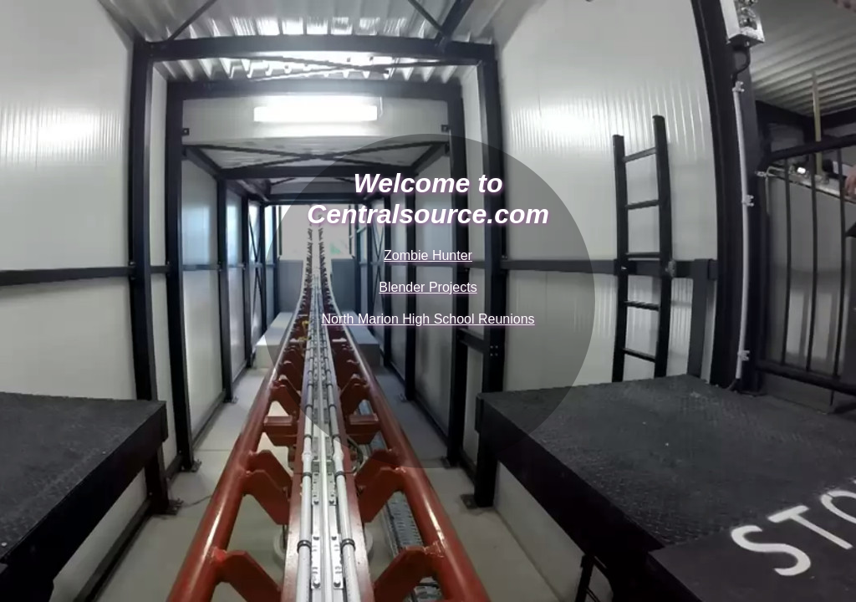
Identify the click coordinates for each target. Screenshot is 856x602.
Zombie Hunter (428, 255)
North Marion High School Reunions (427, 319)
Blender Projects (427, 287)
